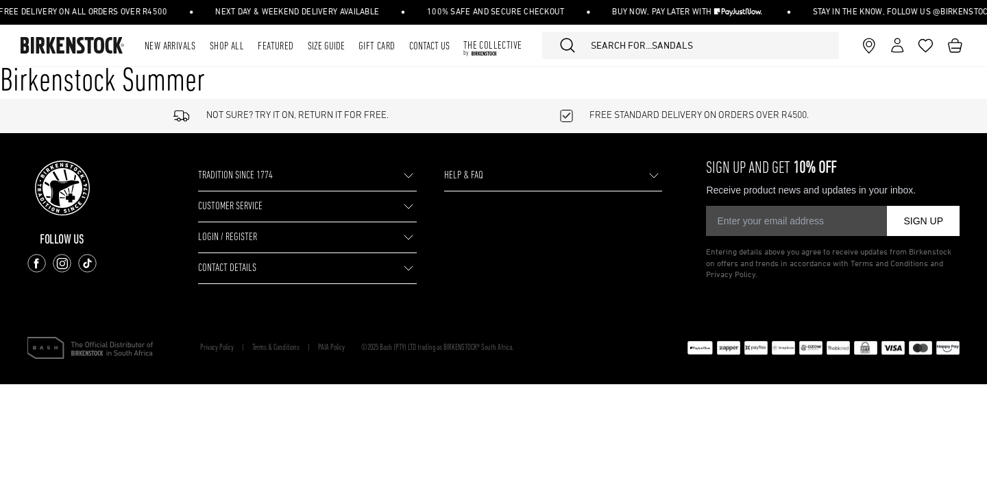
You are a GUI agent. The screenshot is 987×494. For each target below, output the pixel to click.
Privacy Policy (217, 348)
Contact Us (429, 46)
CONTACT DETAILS (227, 268)
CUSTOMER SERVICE (230, 206)
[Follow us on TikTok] (87, 263)
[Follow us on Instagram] (62, 263)
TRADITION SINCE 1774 (235, 175)
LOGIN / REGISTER (227, 237)
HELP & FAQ (463, 175)
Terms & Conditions (276, 348)
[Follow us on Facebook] (36, 263)
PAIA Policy (331, 348)
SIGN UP (923, 220)
